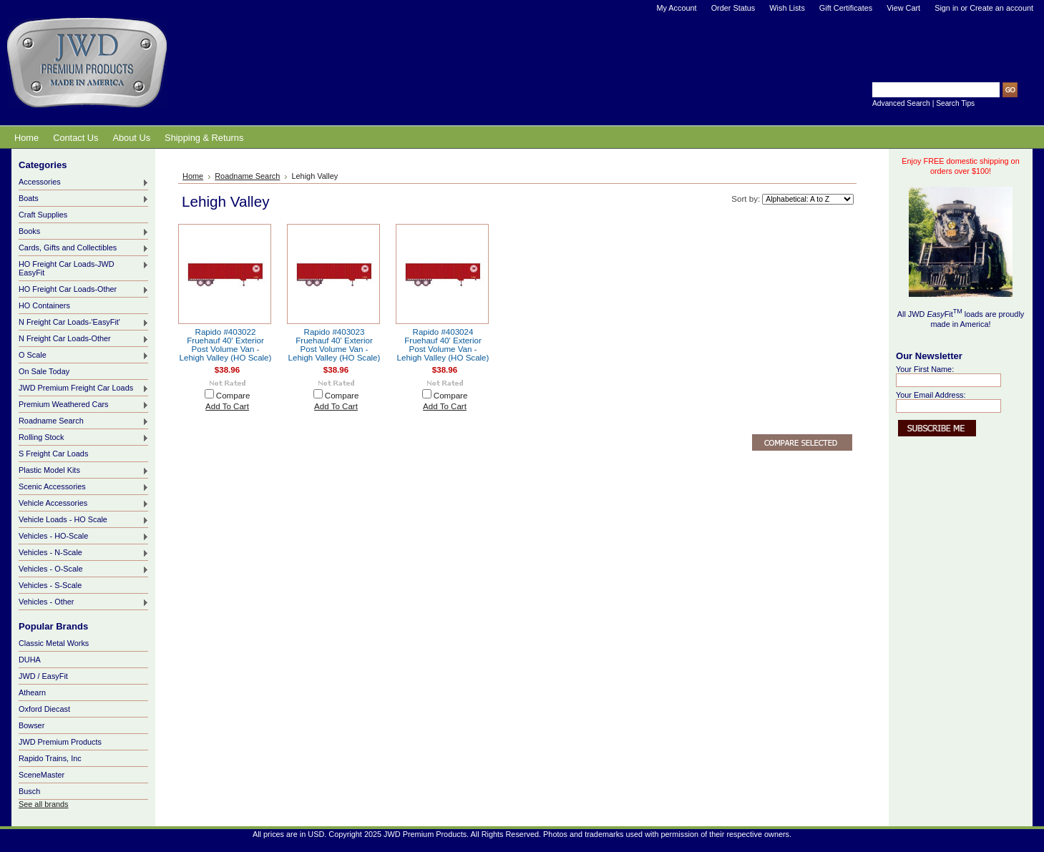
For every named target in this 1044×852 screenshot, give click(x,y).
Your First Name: (925, 369)
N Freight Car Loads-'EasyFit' (84, 323)
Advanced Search (901, 103)
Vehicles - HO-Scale (84, 537)
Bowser (31, 725)
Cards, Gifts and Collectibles (84, 248)
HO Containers (44, 305)
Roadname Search (84, 421)
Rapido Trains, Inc (50, 758)
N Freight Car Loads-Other (84, 339)
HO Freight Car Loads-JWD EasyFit (84, 268)
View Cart (903, 8)
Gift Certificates (845, 8)
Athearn (32, 692)
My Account (676, 8)
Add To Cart (227, 406)
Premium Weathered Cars (84, 405)
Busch (29, 791)
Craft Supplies (43, 214)
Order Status (733, 8)
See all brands (44, 804)
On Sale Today (44, 371)
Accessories (84, 182)
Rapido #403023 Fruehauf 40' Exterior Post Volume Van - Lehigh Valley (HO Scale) (334, 345)
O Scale (84, 356)
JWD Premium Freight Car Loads (84, 388)
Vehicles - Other (84, 602)
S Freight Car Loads (53, 453)
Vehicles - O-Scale (84, 569)
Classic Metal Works (54, 643)
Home (192, 176)
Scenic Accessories (84, 487)
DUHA (30, 659)
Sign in (946, 8)
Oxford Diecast (44, 709)
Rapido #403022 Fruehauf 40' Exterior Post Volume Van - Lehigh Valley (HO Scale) (226, 345)
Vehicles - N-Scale (84, 553)
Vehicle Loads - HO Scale (84, 520)
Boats (84, 199)
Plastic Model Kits (84, 471)
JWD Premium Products (60, 742)
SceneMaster (41, 774)
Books (84, 232)
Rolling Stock (84, 438)
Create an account (1001, 8)
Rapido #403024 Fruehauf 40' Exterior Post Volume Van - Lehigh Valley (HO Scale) (443, 345)
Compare (233, 395)
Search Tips (955, 103)
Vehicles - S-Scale (50, 585)
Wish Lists (787, 8)
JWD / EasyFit (43, 676)
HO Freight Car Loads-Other (84, 290)
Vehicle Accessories (84, 504)
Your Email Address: (931, 395)
